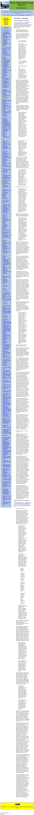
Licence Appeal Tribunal (5, 388)
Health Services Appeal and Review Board (7, 374)
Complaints (5, 65)
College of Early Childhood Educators (6, 328)
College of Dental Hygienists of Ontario (7, 326)
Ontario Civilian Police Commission (7, 398)
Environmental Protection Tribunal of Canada (7, 461)
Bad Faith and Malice (6, 47)
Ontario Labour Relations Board (6, 407)
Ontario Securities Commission (6, 414)
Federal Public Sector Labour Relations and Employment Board (6, 465)
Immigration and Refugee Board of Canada (6, 469)
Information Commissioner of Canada (6, 472)
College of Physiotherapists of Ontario (6, 339)
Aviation (4, 45)
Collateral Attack (6, 62)
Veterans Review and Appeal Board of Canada (6, 503)
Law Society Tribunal (7, 386)
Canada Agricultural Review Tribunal (6, 438)
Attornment (5, 42)
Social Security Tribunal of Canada (6, 491)
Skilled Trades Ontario (7, 427)
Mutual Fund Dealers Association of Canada (7, 479)
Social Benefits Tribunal (5, 426)
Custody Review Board (7, 357)
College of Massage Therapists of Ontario (6, 330)
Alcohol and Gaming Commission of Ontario (7, 311)
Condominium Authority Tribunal (6, 352)
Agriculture (5, 35)
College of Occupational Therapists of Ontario (6, 334)
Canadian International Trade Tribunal (7, 448)
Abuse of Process (6, 31)
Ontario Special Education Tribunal (6, 416)
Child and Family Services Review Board (7, 321)
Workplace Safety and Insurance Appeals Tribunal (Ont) (7, 430)
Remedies (4, 245)
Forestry (4, 131)
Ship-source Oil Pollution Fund (5, 489)
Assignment (5, 40)
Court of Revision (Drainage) (6, 356)
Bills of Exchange (6, 53)
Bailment (4, 48)
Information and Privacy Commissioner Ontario (7, 381)
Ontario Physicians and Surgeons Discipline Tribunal (7, 411)
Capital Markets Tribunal (6, 319)
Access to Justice (6, 32)
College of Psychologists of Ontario (6, 342)
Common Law (5, 63)
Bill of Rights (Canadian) (5, 52)
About (7, 15)
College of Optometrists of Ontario (7, 337)
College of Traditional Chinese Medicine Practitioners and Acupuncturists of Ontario (7, 348)
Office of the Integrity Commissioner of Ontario (7, 394)
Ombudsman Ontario (6, 396)
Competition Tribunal (6, 456)
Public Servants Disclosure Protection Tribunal (6, 485)
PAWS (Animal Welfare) (5, 219)
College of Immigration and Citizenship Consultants (7, 452)
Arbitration (5, 39)
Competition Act (6, 64)
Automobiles (5, 43)
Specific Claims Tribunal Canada (6, 493)
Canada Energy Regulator (5, 440)
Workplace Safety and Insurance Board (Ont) (7, 433)
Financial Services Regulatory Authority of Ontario (6, 360)
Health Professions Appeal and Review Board (6, 371)
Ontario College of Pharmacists (6, 400)
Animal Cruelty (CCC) (7, 36)
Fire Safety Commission (5, 365)
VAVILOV (5, 288)
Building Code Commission (5, 316)
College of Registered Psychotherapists (7, 345)
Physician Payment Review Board (6, 421)
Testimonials (22, 15)
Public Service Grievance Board (6, 423)
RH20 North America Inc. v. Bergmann (22, 22)
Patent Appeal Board (6, 481)
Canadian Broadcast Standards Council (6, 444)
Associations (5, 41)
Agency (4, 34)
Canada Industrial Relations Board (6, 442)
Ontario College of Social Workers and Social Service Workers (7, 402)
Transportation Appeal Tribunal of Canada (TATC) (7, 499)
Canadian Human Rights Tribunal (6, 446)
